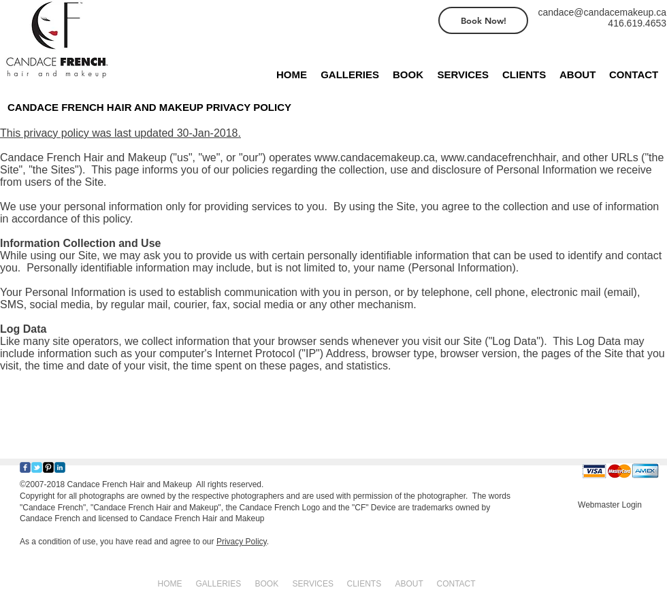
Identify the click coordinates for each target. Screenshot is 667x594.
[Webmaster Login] (610, 505)
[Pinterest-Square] (48, 467)
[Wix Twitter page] (36, 467)
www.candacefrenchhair (498, 157)
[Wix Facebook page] (25, 467)
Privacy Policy (241, 541)
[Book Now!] (483, 20)
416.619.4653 (637, 23)
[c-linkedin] (59, 467)
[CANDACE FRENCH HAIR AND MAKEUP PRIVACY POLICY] (167, 106)
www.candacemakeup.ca (374, 157)
